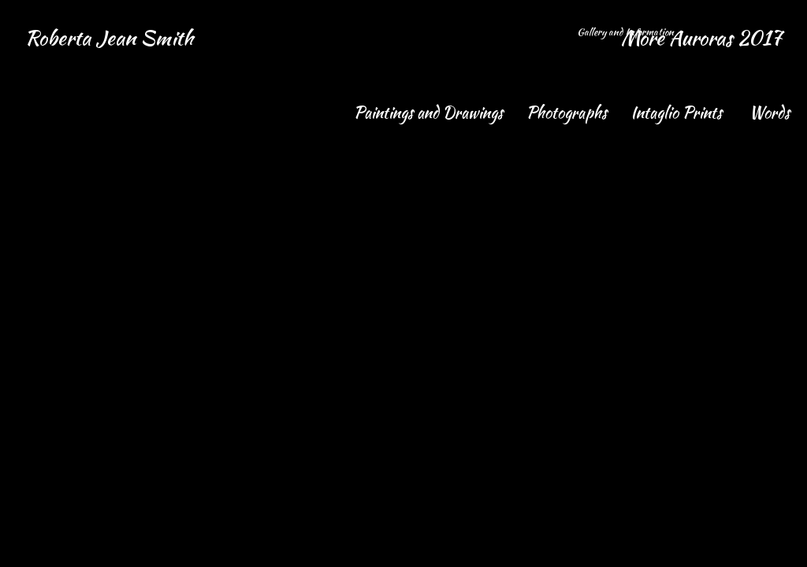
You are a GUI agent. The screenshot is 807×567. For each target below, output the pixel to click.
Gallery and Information (626, 31)
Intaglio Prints (680, 112)
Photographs (568, 112)
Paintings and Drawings (430, 112)
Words (771, 112)
